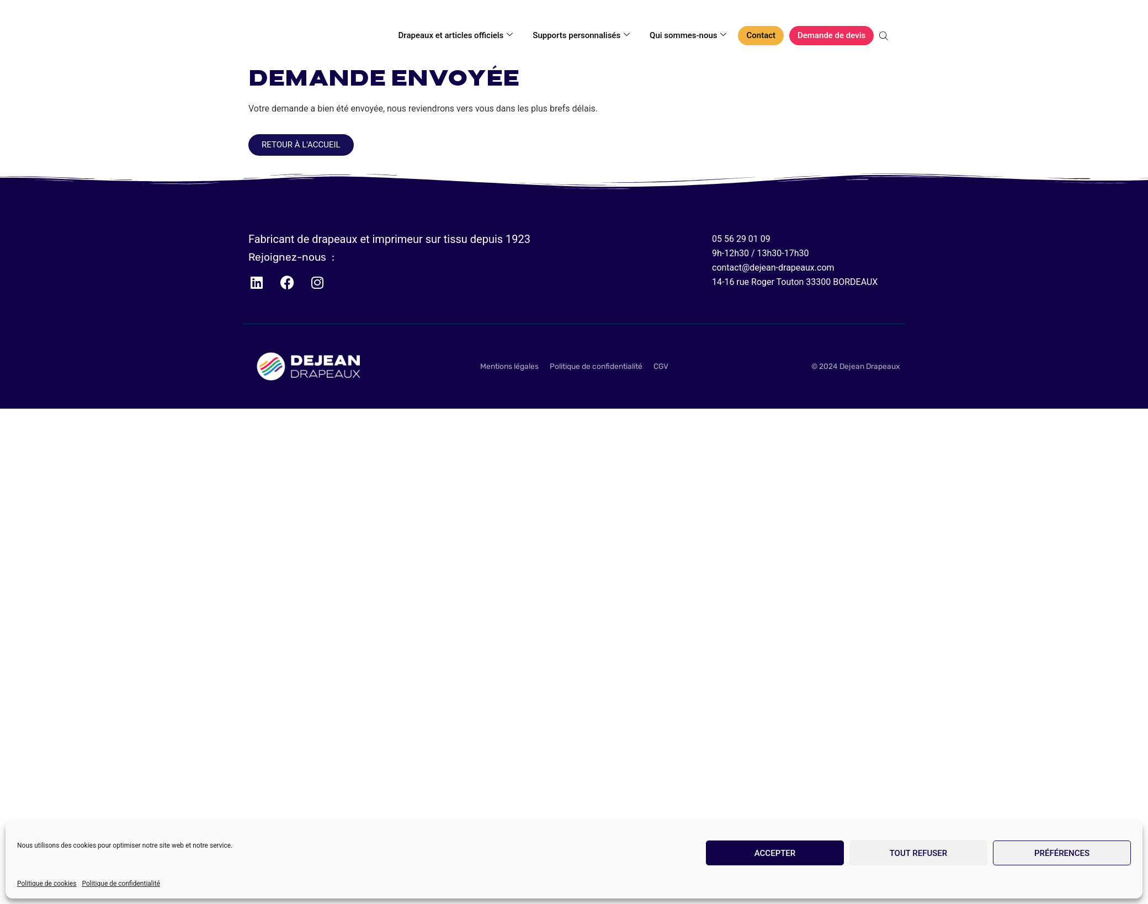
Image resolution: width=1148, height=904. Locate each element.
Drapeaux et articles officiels (455, 35)
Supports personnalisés (581, 35)
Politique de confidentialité (121, 883)
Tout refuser (919, 853)
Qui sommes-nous (688, 35)
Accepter (775, 853)
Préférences (1061, 853)
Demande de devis (831, 35)
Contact (760, 35)
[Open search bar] (884, 35)
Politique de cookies (46, 883)
